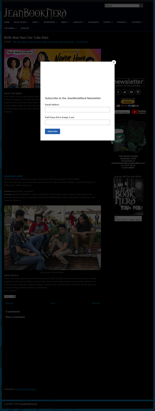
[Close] (114, 62)
